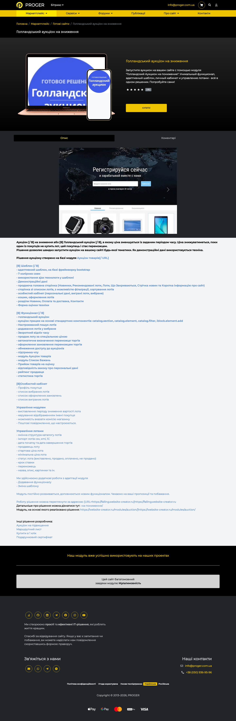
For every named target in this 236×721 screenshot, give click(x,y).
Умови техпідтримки (131, 684)
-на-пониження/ (92, 505)
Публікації (138, 13)
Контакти (204, 13)
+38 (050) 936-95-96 (199, 672)
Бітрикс (57, 5)
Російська (163, 684)
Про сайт (171, 13)
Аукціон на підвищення (32, 525)
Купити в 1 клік (26, 533)
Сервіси (73, 13)
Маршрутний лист (28, 529)
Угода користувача (108, 684)
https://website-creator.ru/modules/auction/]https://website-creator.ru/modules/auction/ (137, 509)
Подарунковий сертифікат (34, 537)
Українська (150, 684)
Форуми (105, 13)
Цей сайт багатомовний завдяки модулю (118, 581)
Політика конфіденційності (81, 684)
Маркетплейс (36, 13)
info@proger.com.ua (181, 5)
